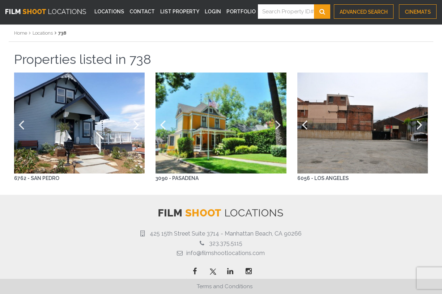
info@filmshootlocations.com (225, 253)
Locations (109, 11)
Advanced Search (364, 12)
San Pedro (45, 178)
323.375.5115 (225, 243)
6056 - (305, 178)
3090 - (164, 178)
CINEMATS (418, 12)
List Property (179, 11)
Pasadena (185, 178)
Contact (142, 11)
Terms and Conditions (224, 286)
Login (213, 11)
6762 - (22, 178)
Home (20, 33)
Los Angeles (331, 178)
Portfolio (241, 11)
